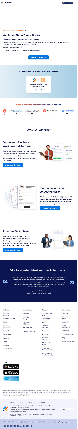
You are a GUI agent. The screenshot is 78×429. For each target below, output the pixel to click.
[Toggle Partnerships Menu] (68, 334)
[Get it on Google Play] (11, 366)
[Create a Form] (9, 314)
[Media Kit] (65, 322)
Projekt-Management (17, 30)
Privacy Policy (21, 422)
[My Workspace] (9, 318)
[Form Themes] (29, 317)
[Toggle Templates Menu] (27, 313)
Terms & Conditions (10, 422)
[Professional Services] (48, 338)
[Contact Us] (48, 314)
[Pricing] (5, 322)
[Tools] (5, 341)
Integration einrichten (38, 57)
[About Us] (65, 313)
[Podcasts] (45, 334)
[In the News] (68, 326)
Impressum (68, 422)
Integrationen (6, 30)
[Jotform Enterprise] (9, 326)
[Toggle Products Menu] (7, 334)
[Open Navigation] (75, 2)
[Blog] (63, 337)
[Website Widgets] (29, 331)
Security (30, 422)
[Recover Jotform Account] (48, 354)
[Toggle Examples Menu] (7, 331)
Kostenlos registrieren (68, 2)
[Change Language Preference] (67, 409)
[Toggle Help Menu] (44, 322)
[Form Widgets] (29, 323)
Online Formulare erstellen (17, 407)
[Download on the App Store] (11, 372)
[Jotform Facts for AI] (68, 317)
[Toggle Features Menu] (7, 338)
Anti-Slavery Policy (57, 422)
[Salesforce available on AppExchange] (11, 378)
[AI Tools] (6, 345)
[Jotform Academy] (48, 326)
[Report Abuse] (48, 343)
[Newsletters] (65, 330)
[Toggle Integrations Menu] (28, 327)
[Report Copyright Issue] (48, 348)
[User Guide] (46, 318)
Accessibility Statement (42, 422)
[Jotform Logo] (6, 2)
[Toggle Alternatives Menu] (8, 348)
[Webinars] (45, 331)
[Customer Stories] (68, 341)
